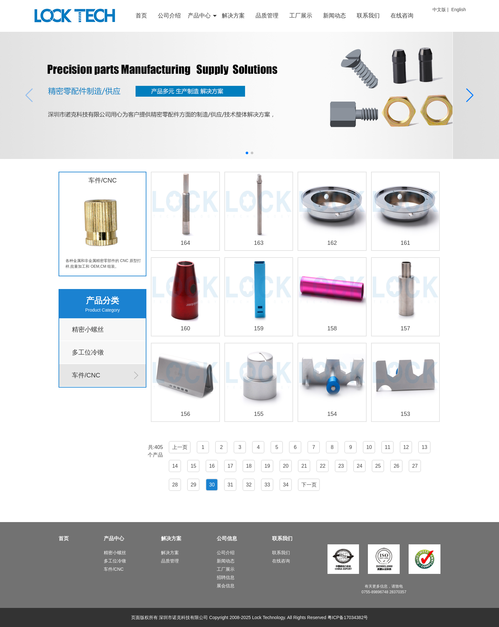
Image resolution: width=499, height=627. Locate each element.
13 (424, 447)
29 (193, 484)
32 (249, 484)
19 (267, 466)
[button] (247, 153)
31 (230, 484)
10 (369, 447)
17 (230, 466)
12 (406, 447)
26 (396, 466)
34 (286, 484)
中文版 (439, 9)
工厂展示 (300, 15)
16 (212, 466)
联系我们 (368, 15)
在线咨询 (401, 15)
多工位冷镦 (88, 352)
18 (249, 466)
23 (341, 466)
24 (359, 466)
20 (286, 466)
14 (175, 466)
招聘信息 (226, 577)
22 (323, 466)
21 (304, 466)
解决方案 (233, 15)
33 (267, 484)
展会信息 (226, 585)
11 (387, 447)
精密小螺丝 (88, 329)
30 (212, 484)
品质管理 (267, 15)
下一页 (309, 484)
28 (175, 484)
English (458, 9)
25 (378, 466)
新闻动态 (334, 15)
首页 (141, 15)
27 (415, 466)
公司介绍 (169, 15)
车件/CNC (86, 375)
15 (193, 466)
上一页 (179, 447)
